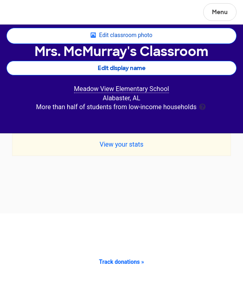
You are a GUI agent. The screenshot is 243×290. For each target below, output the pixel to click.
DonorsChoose (25, 12)
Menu (220, 12)
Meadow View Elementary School (121, 89)
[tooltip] (202, 106)
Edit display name (122, 68)
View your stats (121, 144)
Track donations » (121, 262)
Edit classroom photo (121, 35)
